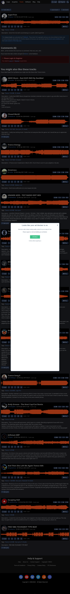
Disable (35, 237)
